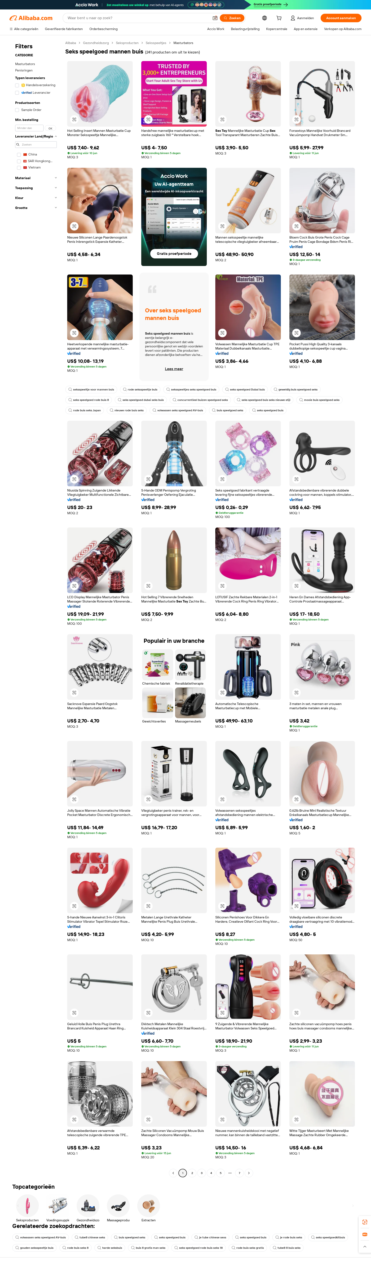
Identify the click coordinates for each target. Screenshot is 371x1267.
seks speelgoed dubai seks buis (141, 400)
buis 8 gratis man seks (148, 1248)
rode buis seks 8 (75, 1248)
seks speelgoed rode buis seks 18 (198, 1248)
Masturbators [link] (183, 43)
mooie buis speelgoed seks (319, 400)
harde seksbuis (109, 1248)
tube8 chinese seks (90, 1237)
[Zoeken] (232, 18)
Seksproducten (127, 43)
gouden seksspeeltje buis (34, 1248)
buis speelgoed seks (227, 410)
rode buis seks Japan (84, 410)
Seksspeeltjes (156, 43)
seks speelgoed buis (267, 410)
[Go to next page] (249, 1173)
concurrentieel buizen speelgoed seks (200, 400)
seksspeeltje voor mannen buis (91, 389)
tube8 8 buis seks (286, 1248)
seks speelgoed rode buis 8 (88, 400)
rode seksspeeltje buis (140, 389)
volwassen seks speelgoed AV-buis (178, 410)
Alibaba (70, 43)
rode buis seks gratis (248, 1248)
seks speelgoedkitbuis (328, 1237)
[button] (215, 18)
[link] (365, 1222)
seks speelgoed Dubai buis (245, 389)
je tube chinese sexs (210, 1237)
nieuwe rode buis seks (127, 410)
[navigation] (36, 608)
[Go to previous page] (173, 1173)
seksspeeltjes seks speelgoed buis (191, 389)
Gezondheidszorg (96, 43)
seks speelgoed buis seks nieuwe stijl (263, 400)
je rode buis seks (288, 1237)
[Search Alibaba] (138, 18)
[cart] (279, 19)
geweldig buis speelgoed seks (296, 389)
